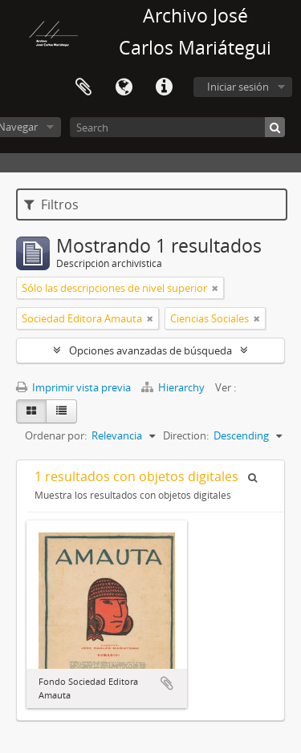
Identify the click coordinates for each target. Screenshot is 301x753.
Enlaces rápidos (164, 87)
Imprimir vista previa (73, 387)
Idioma (124, 87)
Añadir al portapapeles (167, 683)
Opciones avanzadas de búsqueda (150, 350)
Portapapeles (83, 87)
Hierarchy (174, 387)
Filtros (51, 204)
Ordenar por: (56, 435)
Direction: (186, 435)
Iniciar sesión (238, 86)
